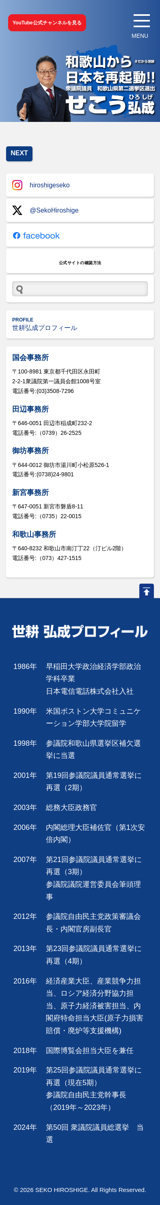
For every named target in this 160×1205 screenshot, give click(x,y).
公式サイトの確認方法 (80, 263)
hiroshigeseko (41, 185)
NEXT (19, 153)
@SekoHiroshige (45, 210)
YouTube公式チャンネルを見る (47, 23)
